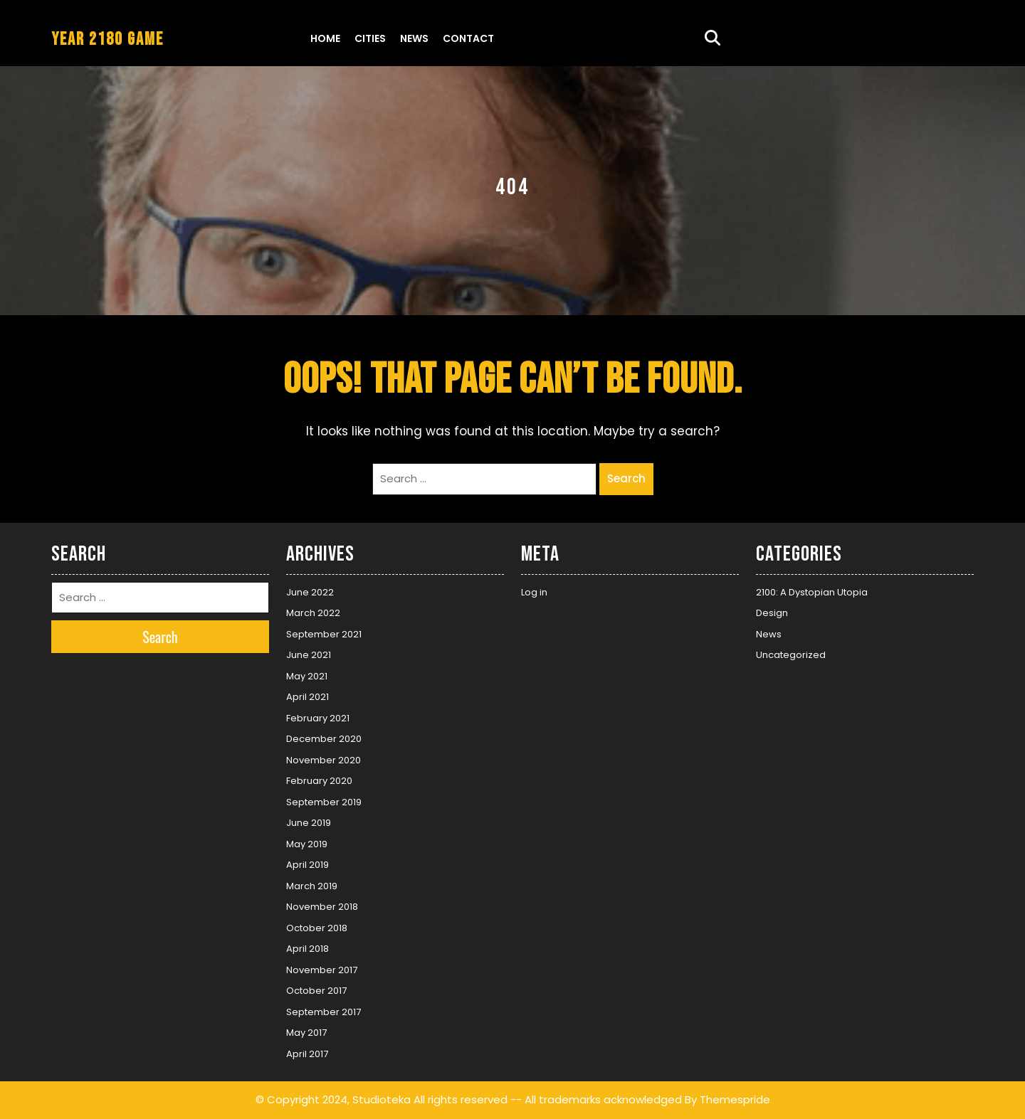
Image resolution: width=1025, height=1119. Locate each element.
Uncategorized (791, 655)
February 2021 (317, 718)
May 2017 (306, 1032)
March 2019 (311, 886)
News (414, 38)
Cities (370, 38)
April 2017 (307, 1054)
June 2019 (308, 822)
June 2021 (308, 655)
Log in (534, 592)
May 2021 (306, 676)
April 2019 (307, 864)
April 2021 (307, 697)
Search (626, 478)
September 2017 (323, 1012)
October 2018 (316, 928)
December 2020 (324, 739)
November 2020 (323, 760)
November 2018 (322, 906)
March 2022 (313, 613)
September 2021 (324, 634)
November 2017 (321, 970)
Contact (468, 38)
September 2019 (324, 802)
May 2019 (306, 844)
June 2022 (310, 592)
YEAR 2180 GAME (107, 39)
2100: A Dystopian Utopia (812, 592)
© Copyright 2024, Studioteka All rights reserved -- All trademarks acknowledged (469, 1099)
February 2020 (319, 780)
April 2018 (307, 948)
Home (325, 38)
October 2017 (316, 990)
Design (772, 613)
